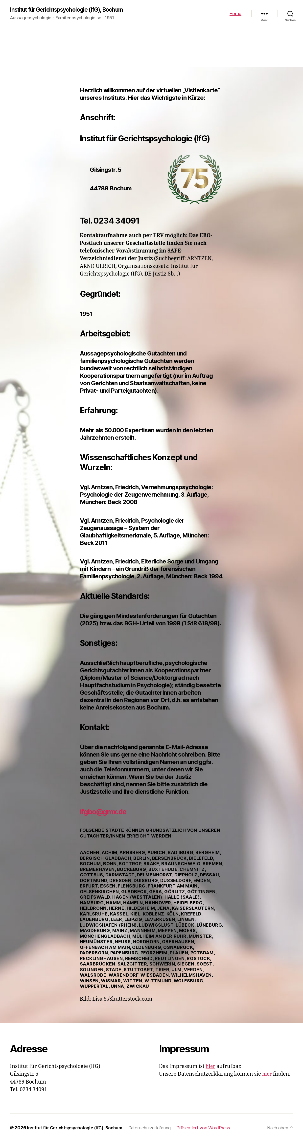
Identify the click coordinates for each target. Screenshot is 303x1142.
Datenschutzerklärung (153, 1128)
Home (235, 13)
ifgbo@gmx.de (106, 812)
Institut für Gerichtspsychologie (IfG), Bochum (71, 10)
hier (211, 1066)
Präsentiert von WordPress (208, 1128)
